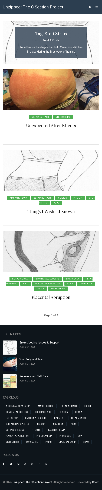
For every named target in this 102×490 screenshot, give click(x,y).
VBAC (57, 203)
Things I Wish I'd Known (51, 211)
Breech (88, 406)
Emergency (72, 279)
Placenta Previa (56, 430)
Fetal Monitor (79, 418)
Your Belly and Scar (31, 359)
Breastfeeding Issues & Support (39, 342)
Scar (70, 283)
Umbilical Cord (67, 442)
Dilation (63, 412)
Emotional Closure (48, 279)
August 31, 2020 (27, 347)
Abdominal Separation (18, 406)
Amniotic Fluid (18, 198)
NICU (25, 283)
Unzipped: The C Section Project (33, 7)
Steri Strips (63, 117)
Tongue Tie (86, 283)
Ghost (95, 482)
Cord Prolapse (43, 412)
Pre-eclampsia (44, 436)
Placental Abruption (47, 283)
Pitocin (78, 198)
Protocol (65, 436)
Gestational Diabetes (17, 424)
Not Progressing (15, 430)
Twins (48, 442)
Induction (58, 424)
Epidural (59, 418)
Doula (40, 288)
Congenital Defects (17, 412)
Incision (62, 198)
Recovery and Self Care (33, 376)
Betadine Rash (40, 117)
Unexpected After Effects (51, 125)
